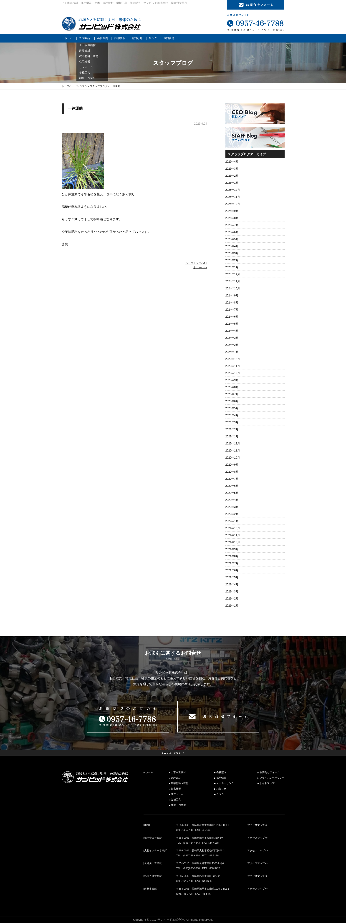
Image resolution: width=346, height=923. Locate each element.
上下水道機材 (178, 772)
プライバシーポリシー (272, 777)
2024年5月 (231, 323)
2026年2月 (231, 175)
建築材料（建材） (181, 783)
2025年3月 (231, 253)
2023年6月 (231, 401)
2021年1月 (231, 605)
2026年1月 (231, 182)
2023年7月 (231, 394)
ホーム (68, 38)
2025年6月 (231, 232)
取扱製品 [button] (84, 38)
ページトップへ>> (196, 263)
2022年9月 (231, 464)
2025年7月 (231, 225)
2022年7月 (231, 478)
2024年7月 (231, 309)
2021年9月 (231, 549)
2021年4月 (231, 584)
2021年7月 (231, 563)
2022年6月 (231, 485)
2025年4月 (231, 246)
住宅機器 (176, 788)
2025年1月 (231, 267)
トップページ (69, 86)
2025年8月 (231, 218)
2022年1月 (231, 521)
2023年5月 (231, 408)
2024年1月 (231, 352)
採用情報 (119, 38)
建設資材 (176, 777)
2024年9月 (231, 295)
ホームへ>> (200, 267)
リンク (153, 38)
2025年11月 (232, 196)
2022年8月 (231, 471)
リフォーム (177, 794)
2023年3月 (231, 422)
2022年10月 (232, 457)
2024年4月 (231, 330)
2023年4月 (231, 415)
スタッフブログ (98, 86)
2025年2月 (231, 260)
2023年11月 (232, 366)
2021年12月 (232, 528)
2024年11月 (232, 281)
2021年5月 (231, 577)
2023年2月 (231, 429)
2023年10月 (232, 373)
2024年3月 (231, 337)
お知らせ (136, 38)
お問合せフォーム (270, 772)
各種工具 (176, 799)
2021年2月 (231, 598)
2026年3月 (231, 168)
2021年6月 (231, 570)
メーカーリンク (225, 783)
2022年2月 (231, 514)
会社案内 (102, 38)
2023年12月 (232, 359)
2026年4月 (231, 161)
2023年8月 (231, 387)
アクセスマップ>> (257, 825)
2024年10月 (232, 288)
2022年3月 (231, 507)
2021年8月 (231, 556)
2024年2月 (231, 344)
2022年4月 (231, 500)
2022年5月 (231, 492)
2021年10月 (232, 542)
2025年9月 (231, 211)
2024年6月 (231, 316)
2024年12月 (232, 274)
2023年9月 (231, 380)
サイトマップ (267, 783)
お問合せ (168, 38)
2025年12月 (232, 189)
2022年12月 (232, 443)
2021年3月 (231, 591)
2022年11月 (232, 450)
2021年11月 (232, 535)
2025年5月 (231, 239)
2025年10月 (232, 204)
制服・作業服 (178, 805)
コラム (83, 86)
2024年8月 (231, 302)
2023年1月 (231, 436)
